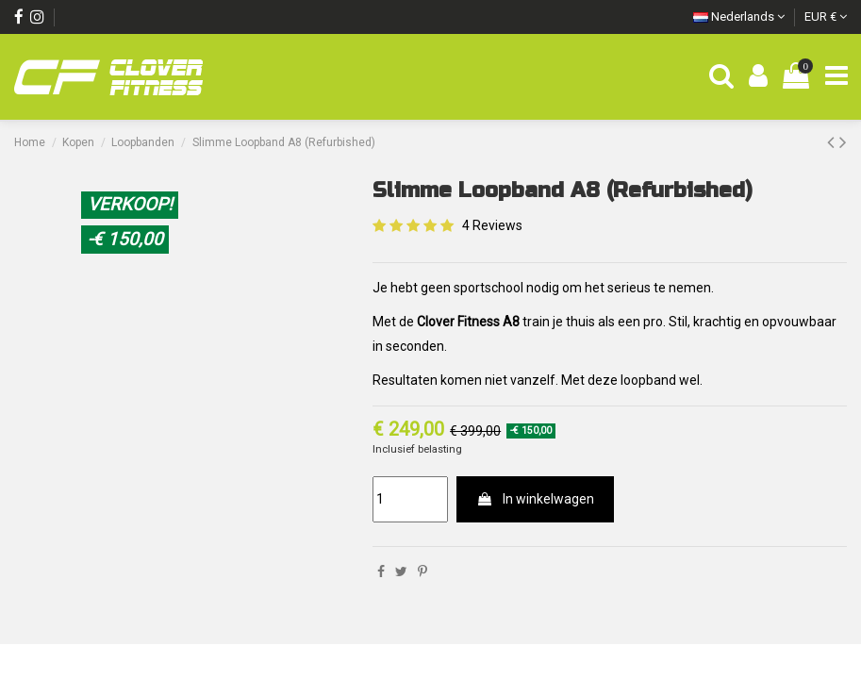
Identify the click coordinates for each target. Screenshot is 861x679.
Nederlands (739, 16)
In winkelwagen (535, 498)
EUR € (825, 16)
